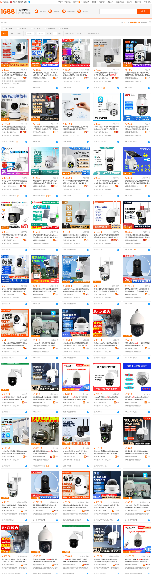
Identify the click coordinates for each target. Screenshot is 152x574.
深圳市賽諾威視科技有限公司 (40, 186)
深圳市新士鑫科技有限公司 (70, 456)
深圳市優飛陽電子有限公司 (70, 78)
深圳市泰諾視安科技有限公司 (101, 348)
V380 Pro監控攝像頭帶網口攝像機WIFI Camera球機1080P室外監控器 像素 (45, 344)
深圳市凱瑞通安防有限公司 (132, 456)
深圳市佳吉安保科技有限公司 (9, 132)
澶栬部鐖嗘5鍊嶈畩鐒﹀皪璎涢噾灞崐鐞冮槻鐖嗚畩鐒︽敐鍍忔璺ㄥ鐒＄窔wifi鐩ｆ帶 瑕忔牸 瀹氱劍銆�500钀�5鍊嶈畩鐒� (106, 506)
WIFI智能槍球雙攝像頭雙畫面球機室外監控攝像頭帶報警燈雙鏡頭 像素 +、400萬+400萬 (137, 236)
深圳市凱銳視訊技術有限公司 (70, 294)
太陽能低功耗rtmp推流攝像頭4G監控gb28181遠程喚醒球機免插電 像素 (76, 290)
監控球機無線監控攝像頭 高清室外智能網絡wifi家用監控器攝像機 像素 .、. (76, 74)
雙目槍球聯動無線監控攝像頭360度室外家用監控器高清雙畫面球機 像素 (106, 290)
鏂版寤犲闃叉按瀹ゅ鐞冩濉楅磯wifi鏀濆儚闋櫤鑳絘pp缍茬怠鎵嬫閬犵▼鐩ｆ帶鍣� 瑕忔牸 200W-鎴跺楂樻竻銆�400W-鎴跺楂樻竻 (106, 560)
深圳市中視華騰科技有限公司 (40, 240)
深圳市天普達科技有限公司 (132, 402)
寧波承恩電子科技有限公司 (132, 348)
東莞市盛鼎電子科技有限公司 (101, 402)
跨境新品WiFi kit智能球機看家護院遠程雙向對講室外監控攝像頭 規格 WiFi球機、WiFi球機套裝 (14, 182)
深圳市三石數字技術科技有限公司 (9, 186)
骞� (25, 510)
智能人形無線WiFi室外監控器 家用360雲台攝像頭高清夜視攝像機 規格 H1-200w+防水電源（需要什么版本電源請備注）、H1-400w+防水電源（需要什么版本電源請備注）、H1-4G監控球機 (106, 236)
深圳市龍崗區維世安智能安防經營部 (132, 186)
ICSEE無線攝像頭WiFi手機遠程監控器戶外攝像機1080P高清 (106, 74)
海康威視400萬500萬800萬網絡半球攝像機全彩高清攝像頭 (137, 398)
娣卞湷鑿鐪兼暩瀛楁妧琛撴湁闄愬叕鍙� (70, 565)
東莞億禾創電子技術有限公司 (9, 240)
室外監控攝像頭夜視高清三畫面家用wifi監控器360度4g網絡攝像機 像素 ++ (45, 74)
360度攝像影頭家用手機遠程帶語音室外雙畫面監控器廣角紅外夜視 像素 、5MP (45, 128)
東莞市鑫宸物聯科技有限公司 (40, 132)
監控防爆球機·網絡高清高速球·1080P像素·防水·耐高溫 (45, 452)
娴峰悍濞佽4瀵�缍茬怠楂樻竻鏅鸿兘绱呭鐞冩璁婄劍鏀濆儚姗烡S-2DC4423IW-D (137, 560)
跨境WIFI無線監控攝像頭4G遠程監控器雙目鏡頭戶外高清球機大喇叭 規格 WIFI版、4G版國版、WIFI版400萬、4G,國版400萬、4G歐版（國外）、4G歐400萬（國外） (106, 344)
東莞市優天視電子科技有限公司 (40, 294)
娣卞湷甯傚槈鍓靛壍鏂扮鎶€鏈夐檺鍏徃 (70, 510)
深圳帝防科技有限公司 (40, 78)
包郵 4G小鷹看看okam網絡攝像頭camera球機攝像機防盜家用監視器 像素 (106, 452)
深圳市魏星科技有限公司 (101, 186)
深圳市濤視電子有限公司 (9, 78)
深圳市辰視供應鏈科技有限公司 (132, 78)
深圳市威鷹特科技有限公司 (9, 456)
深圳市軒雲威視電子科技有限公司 (132, 132)
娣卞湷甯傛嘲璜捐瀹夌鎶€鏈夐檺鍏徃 (9, 565)
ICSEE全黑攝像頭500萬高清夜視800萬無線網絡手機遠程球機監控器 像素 (75, 452)
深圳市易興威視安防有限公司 (70, 186)
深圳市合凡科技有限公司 (132, 294)
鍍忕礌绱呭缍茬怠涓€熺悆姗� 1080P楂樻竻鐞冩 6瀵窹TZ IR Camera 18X (75, 560)
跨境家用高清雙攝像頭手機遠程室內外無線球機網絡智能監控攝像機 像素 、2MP (75, 236)
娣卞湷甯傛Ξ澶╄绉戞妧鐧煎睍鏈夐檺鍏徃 (101, 510)
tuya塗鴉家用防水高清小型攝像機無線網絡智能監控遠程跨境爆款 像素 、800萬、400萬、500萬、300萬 (137, 74)
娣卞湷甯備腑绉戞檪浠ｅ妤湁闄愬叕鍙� (101, 565)
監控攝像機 (6, 81)
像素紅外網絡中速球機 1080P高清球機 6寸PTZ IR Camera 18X (14, 398)
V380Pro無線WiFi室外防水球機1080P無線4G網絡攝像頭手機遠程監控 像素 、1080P (106, 128)
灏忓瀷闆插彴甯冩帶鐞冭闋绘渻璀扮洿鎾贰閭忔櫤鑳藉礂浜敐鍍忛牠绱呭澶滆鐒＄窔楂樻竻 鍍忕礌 (45, 506)
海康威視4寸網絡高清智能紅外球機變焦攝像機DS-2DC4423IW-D (75, 398)
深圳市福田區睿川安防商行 (101, 132)
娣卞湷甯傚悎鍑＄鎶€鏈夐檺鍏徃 (40, 510)
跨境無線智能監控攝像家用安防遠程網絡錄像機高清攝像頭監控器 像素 (14, 128)
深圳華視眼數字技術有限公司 (9, 402)
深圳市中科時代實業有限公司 (40, 402)
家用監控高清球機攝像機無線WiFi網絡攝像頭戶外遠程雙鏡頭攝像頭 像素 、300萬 (14, 74)
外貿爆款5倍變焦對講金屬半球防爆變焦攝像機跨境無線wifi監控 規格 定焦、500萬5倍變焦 (76, 344)
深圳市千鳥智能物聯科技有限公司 (9, 294)
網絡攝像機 (22, 81)
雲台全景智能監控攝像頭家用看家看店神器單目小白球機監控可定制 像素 (14, 290)
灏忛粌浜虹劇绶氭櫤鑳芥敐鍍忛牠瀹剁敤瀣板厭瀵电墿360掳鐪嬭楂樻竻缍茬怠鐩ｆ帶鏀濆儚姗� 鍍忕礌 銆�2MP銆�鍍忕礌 (75, 506)
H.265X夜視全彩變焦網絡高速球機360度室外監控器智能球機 (106, 398)
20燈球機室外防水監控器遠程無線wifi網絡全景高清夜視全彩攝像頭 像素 (14, 452)
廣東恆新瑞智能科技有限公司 (70, 132)
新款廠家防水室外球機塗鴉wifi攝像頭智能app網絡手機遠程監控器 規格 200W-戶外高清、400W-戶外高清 (45, 398)
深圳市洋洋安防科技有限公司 (101, 78)
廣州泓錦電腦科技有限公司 (40, 456)
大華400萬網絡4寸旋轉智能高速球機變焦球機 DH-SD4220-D (137, 344)
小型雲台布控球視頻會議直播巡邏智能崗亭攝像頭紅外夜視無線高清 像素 (137, 290)
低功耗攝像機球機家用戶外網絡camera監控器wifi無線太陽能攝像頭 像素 (45, 236)
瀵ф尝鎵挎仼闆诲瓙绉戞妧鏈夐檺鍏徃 (40, 565)
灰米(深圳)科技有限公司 (101, 456)
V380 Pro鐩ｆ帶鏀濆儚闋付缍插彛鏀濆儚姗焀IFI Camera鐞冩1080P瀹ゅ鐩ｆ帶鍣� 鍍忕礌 (137, 506)
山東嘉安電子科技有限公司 (70, 402)
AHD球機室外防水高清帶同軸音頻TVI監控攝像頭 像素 (14, 236)
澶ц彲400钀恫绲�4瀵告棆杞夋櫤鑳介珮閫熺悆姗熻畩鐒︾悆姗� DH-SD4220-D (45, 560)
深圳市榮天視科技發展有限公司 (70, 348)
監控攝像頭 (14, 81)
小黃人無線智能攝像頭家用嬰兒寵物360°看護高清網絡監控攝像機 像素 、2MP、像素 (14, 344)
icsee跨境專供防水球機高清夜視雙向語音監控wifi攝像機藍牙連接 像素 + (106, 182)
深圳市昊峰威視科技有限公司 (101, 294)
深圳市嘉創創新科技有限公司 (9, 348)
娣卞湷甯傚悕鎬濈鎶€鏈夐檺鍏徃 (132, 510)
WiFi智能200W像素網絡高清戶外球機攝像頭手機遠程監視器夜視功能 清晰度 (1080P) (75, 128)
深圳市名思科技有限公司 (40, 348)
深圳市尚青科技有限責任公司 (70, 240)
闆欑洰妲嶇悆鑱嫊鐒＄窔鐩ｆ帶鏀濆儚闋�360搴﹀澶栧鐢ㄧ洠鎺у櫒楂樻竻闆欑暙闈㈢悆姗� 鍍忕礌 (14, 506)
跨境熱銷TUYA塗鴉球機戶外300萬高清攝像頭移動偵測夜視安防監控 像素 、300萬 (45, 182)
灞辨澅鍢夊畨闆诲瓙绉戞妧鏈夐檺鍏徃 (132, 565)
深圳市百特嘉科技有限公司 (101, 240)
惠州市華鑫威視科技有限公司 (132, 240)
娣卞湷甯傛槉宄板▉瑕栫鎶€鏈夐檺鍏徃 (9, 510)
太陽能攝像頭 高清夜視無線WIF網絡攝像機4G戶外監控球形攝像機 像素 (137, 182)
